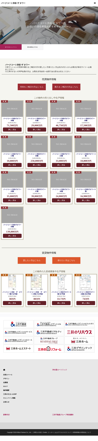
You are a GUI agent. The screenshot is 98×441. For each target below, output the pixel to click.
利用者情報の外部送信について (82, 432)
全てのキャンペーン (11, 47)
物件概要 (6, 390)
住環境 (5, 382)
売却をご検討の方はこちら (31, 87)
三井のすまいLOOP (10, 394)
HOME (4, 370)
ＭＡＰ (5, 386)
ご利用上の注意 (37, 432)
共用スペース (7, 375)
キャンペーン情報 (9, 398)
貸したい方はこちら (32, 260)
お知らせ (6, 402)
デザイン (6, 378)
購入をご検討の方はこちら (66, 87)
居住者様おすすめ (32, 47)
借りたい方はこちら (66, 260)
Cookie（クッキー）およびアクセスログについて (57, 432)
